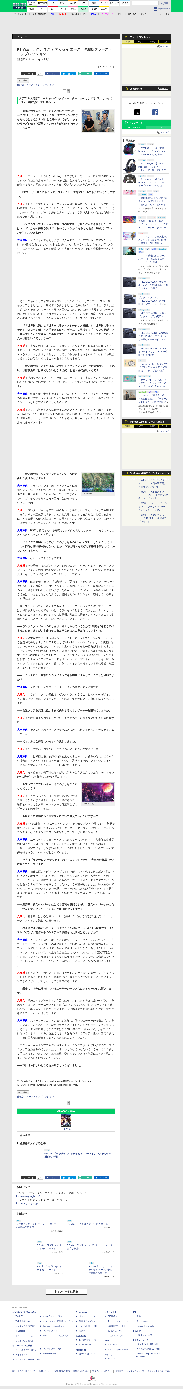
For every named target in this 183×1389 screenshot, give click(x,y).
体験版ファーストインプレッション (35, 84)
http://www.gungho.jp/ (27, 1196)
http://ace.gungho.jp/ (26, 1203)
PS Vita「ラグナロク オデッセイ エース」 (88, 1224)
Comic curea (142, 1321)
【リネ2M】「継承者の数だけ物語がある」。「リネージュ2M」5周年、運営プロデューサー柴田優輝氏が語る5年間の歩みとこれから (153, 402)
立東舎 (82, 1331)
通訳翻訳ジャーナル (117, 1326)
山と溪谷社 (81, 1336)
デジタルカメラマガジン (26, 1350)
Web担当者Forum (23, 1321)
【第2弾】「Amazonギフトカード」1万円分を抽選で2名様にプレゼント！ (153, 495)
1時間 (127, 41)
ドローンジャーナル (24, 1336)
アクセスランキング (140, 37)
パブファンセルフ (144, 1335)
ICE (135, 1312)
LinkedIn (103, 74)
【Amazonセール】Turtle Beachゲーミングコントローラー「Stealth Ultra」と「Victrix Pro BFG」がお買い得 (153, 185)
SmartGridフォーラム (52, 1316)
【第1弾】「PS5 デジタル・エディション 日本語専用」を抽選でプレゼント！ (152, 483)
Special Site (136, 88)
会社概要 (119, 1371)
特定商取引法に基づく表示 (159, 1371)
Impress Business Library (54, 1326)
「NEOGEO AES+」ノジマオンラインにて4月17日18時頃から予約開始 (153, 351)
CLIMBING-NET (86, 1345)
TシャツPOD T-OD (88, 1326)
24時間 (140, 41)
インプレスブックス (52, 1349)
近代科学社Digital (87, 1354)
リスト (40, 74)
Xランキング (136, 123)
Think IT (19, 1316)
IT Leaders (20, 1331)
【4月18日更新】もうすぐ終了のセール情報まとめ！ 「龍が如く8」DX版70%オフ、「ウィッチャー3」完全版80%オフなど (152, 204)
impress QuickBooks (145, 1326)
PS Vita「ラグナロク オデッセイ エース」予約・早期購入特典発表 (101, 1269)
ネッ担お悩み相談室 (24, 1341)
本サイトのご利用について (23, 1371)
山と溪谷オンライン (88, 1340)
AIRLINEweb (113, 1316)
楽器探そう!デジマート (89, 1321)
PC (84, 14)
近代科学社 (81, 1350)
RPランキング (134, 127)
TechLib (111, 1359)
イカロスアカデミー (117, 1336)
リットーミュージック (89, 1316)
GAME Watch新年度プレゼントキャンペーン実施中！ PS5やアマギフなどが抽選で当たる (149, 474)
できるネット (21, 1354)
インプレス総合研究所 (25, 1326)
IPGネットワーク (140, 1340)
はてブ (71, 74)
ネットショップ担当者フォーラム (58, 1321)
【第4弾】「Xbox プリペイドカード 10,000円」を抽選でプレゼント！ (153, 518)
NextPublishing (49, 1354)
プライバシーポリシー (102, 1371)
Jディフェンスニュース (118, 1321)
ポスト (31, 74)
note (87, 74)
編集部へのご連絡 (81, 1371)
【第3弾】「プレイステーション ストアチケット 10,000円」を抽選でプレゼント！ (152, 506)
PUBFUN (137, 1331)
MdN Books (113, 1345)
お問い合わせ (45, 1371)
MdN (107, 1341)
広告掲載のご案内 (62, 1371)
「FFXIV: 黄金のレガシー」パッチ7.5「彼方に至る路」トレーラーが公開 (152, 258)
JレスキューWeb (115, 1331)
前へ (25, 80)
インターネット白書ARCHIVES (29, 1359)
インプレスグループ (135, 1371)
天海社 (139, 1316)
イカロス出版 (110, 1312)
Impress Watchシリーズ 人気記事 (147, 421)
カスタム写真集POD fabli (148, 1349)
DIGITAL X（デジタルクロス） (56, 1336)
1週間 (152, 41)
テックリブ (109, 1354)
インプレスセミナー (52, 1331)
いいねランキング (158, 127)
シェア (54, 74)
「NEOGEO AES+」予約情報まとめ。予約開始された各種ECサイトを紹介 (153, 285)
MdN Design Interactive (118, 1350)
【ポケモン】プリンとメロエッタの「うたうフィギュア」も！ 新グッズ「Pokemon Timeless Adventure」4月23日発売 (153, 386)
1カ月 (164, 41)
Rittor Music (81, 1312)
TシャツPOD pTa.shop (147, 1344)
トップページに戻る (66, 1291)
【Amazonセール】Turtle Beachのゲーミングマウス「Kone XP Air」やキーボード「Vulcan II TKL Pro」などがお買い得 (152, 154)
